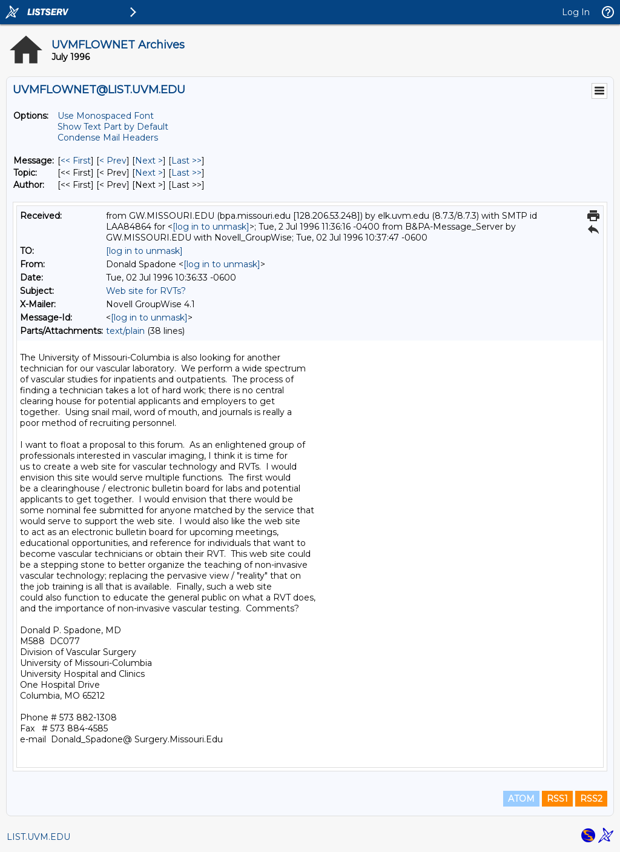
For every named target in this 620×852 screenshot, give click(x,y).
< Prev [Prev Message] (113, 160)
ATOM (521, 798)
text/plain (125, 330)
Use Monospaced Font (106, 115)
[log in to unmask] (211, 226)
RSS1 (557, 798)
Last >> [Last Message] (186, 160)
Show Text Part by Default (113, 126)
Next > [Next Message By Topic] (149, 172)
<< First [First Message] (76, 160)
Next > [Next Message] (149, 160)
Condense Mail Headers (108, 137)
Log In (576, 12)
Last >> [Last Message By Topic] (186, 172)
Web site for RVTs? (146, 290)
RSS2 (591, 798)
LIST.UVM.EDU (38, 836)
